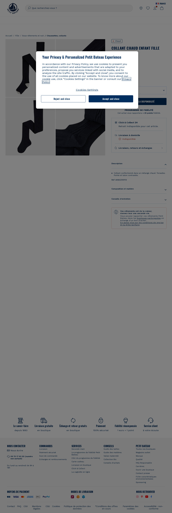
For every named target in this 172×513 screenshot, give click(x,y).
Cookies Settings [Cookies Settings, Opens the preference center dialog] (87, 89)
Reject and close (62, 98)
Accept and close (111, 98)
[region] (87, 80)
